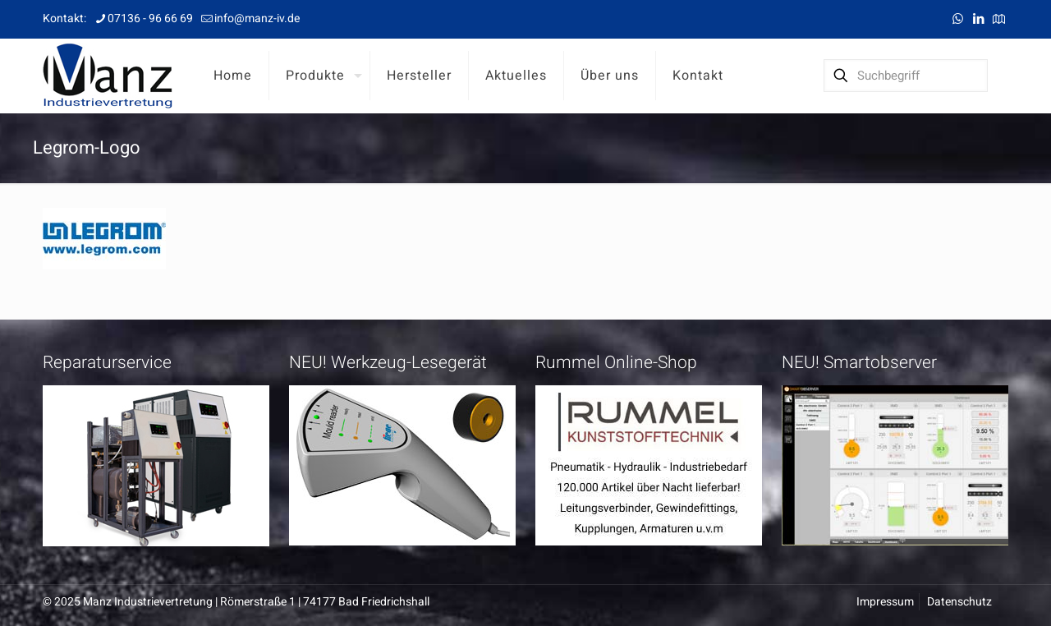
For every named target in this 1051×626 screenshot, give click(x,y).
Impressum (885, 601)
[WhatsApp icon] (958, 19)
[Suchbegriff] (906, 75)
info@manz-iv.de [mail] (257, 18)
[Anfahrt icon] (999, 19)
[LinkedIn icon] (978, 19)
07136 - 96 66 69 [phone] (150, 18)
